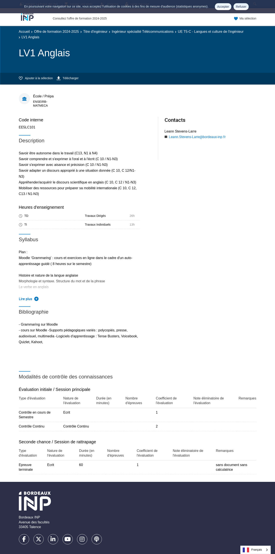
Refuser (241, 6)
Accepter (223, 6)
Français (252, 550)
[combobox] (255, 550)
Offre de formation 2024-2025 (56, 31)
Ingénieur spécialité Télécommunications (143, 31)
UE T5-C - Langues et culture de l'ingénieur (211, 31)
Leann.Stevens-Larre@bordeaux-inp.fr (197, 136)
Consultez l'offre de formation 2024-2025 (80, 18)
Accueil (24, 31)
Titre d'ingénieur (95, 31)
